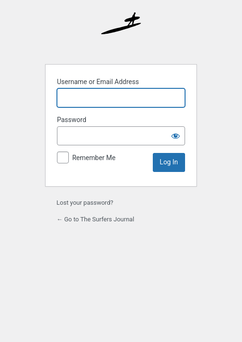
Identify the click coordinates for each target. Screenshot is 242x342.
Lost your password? (84, 202)
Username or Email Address (98, 82)
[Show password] (175, 135)
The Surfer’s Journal (121, 32)
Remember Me (93, 158)
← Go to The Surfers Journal (95, 219)
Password (71, 120)
